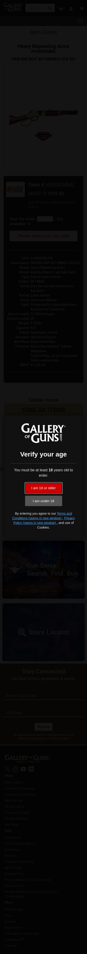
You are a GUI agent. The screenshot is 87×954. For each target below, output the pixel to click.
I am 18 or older (43, 488)
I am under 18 (43, 501)
